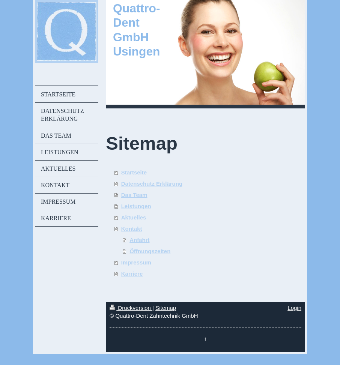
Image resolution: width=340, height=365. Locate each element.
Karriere (132, 273)
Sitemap (165, 308)
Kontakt (131, 228)
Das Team (134, 195)
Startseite (134, 172)
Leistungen (136, 206)
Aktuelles (133, 217)
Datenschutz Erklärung (151, 183)
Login (294, 308)
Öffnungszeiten (149, 251)
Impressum (136, 262)
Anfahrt (139, 240)
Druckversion (131, 308)
